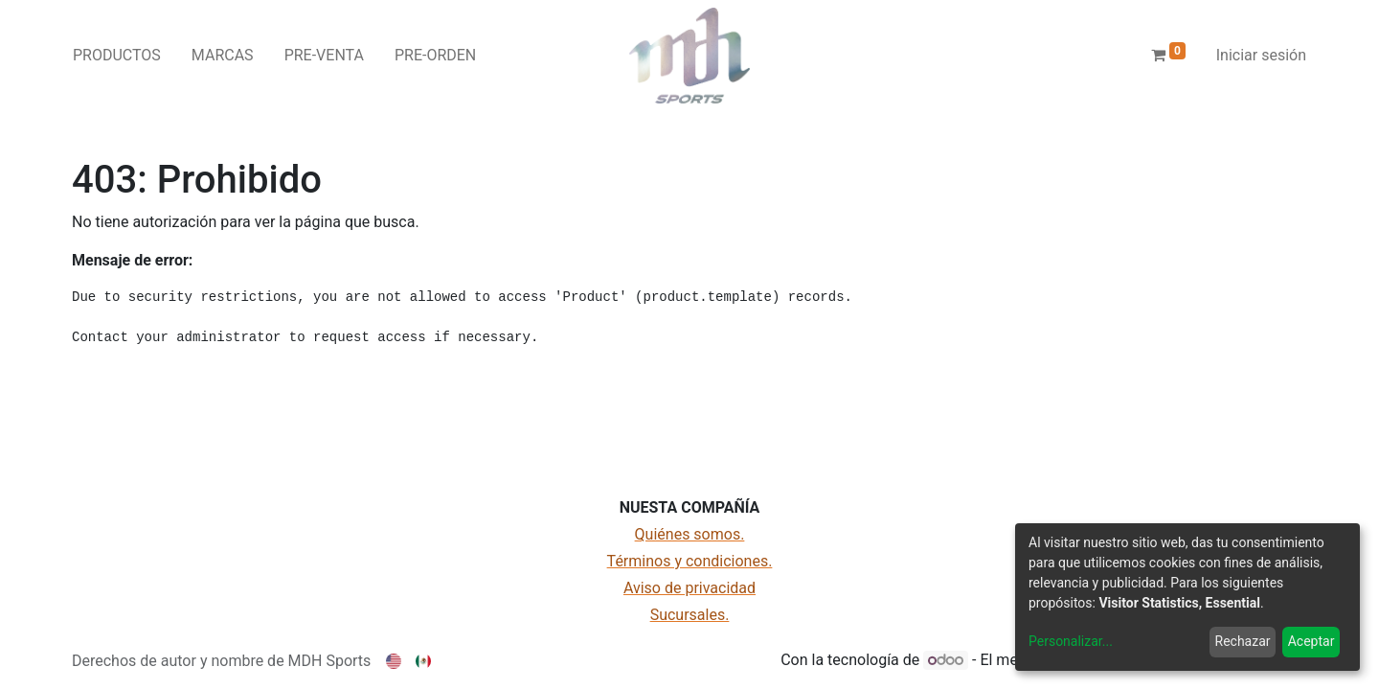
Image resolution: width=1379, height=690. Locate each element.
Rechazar (1243, 641)
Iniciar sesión (1261, 55)
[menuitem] (116, 55)
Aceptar (1311, 641)
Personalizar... (1071, 641)
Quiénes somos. (690, 534)
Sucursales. (690, 615)
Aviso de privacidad (689, 588)
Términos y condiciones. (690, 561)
